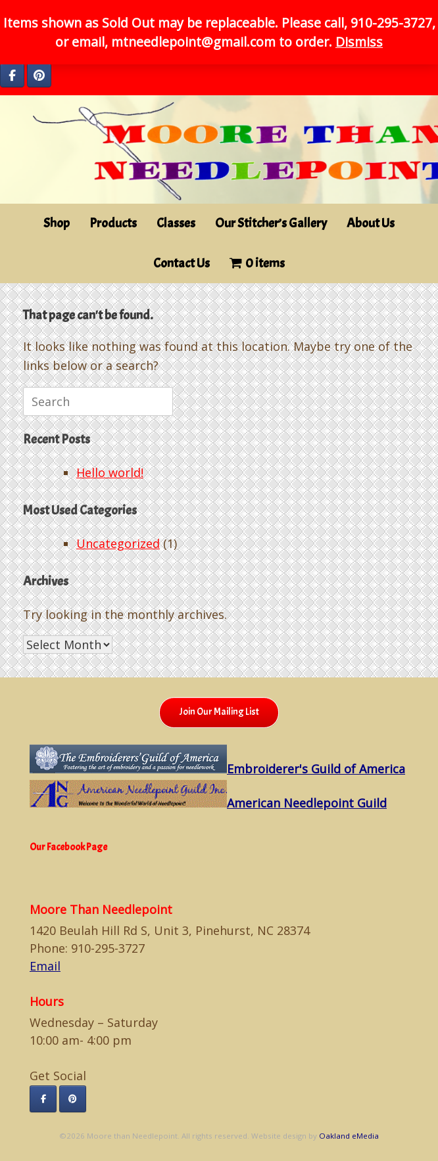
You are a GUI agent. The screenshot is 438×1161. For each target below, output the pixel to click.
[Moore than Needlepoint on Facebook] (12, 75)
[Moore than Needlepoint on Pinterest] (39, 75)
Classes (176, 223)
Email (45, 966)
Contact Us (181, 263)
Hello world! (109, 472)
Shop (56, 223)
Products (113, 223)
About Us (371, 223)
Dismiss (359, 42)
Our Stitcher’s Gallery (271, 223)
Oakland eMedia (349, 1136)
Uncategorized (118, 543)
